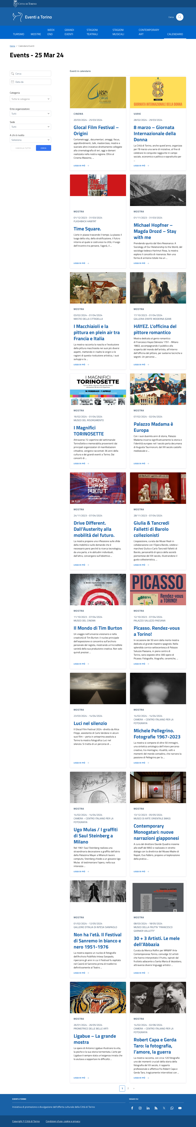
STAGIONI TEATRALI (92, 32)
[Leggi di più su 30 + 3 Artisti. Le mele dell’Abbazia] (141, 973)
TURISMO (18, 34)
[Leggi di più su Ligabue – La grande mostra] (81, 1078)
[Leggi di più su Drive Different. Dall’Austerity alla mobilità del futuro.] (81, 565)
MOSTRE (36, 34)
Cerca (43, 148)
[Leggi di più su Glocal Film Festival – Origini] (81, 165)
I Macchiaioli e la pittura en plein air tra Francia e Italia (97, 332)
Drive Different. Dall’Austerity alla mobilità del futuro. (94, 529)
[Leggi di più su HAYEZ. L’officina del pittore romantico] (141, 364)
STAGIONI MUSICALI (118, 32)
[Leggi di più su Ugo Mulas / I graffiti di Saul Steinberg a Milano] (81, 871)
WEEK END (51, 32)
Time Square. (87, 229)
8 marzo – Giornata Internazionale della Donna (155, 133)
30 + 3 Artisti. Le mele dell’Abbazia (157, 941)
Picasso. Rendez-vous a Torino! (157, 631)
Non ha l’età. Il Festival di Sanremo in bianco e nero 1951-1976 (98, 940)
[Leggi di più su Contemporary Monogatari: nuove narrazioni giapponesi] (141, 871)
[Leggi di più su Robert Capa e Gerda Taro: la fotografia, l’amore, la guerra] (141, 1078)
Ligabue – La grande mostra (95, 1039)
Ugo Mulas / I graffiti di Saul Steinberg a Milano (96, 835)
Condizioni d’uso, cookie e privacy (63, 1121)
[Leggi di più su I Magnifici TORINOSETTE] (81, 463)
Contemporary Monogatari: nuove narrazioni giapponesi (156, 832)
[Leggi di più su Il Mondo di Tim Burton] (81, 664)
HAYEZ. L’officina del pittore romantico (155, 329)
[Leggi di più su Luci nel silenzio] (81, 763)
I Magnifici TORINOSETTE (89, 430)
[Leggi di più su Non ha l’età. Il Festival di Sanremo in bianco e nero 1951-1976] (81, 973)
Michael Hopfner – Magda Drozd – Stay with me (155, 231)
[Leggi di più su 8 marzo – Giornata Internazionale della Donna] (141, 165)
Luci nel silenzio (90, 723)
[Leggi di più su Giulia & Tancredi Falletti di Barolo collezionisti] (141, 565)
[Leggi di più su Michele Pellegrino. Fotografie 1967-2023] (141, 763)
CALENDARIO (175, 34)
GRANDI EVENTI (69, 32)
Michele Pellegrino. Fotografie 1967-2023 (157, 733)
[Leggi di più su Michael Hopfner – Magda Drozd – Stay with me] (141, 263)
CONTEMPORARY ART (149, 32)
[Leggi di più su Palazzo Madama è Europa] (141, 463)
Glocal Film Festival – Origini (96, 130)
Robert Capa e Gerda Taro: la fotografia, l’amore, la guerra (155, 1045)
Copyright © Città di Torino (26, 1121)
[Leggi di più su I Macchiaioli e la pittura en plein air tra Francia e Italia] (81, 364)
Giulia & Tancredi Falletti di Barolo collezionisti (151, 529)
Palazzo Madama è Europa (153, 427)
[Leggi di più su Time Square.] (81, 263)
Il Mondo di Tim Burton (98, 628)
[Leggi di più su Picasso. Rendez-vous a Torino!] (141, 664)
